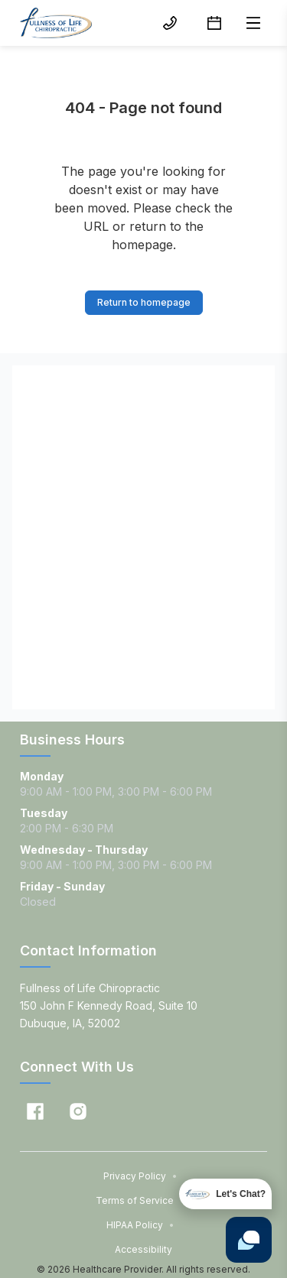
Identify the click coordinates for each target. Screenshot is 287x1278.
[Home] (56, 23)
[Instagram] (78, 1111)
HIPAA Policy (140, 1225)
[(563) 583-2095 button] (170, 23)
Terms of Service (140, 1200)
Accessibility (143, 1249)
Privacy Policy (140, 1176)
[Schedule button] (214, 23)
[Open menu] (253, 23)
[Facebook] (35, 1111)
